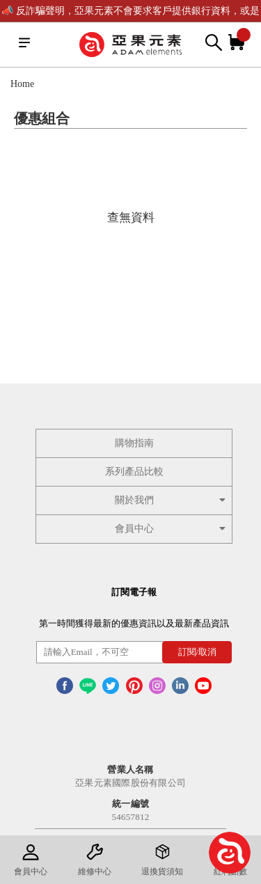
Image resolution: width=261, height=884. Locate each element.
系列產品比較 (134, 471)
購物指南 (134, 443)
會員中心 (172, 528)
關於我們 (172, 500)
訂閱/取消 (197, 652)
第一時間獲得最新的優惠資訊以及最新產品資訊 (134, 623)
